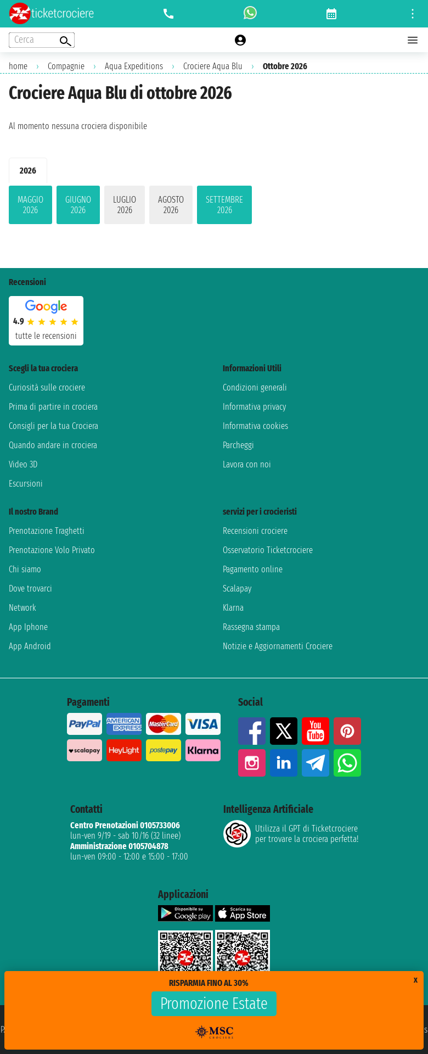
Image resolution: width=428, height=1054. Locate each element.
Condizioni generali (255, 387)
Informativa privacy (254, 406)
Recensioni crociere (255, 531)
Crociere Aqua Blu (213, 66)
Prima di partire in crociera (53, 406)
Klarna (233, 608)
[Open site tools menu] (412, 13)
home (18, 66)
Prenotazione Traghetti (47, 531)
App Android (30, 646)
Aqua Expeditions (134, 66)
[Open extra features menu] (42, 40)
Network (22, 608)
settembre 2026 (224, 204)
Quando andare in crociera (53, 445)
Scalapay (237, 588)
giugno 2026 (78, 204)
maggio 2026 (30, 204)
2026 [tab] (28, 170)
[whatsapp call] (250, 13)
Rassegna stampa (251, 627)
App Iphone (28, 627)
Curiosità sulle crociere (47, 387)
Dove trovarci (30, 588)
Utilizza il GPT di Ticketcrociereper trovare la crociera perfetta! (290, 833)
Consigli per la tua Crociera (53, 426)
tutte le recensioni (46, 336)
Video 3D (23, 464)
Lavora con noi (247, 464)
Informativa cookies (255, 426)
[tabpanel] (214, 207)
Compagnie (66, 66)
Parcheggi (238, 445)
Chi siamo (25, 569)
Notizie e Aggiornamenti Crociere (278, 646)
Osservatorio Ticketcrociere (268, 550)
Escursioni (26, 483)
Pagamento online (253, 569)
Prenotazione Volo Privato (52, 550)
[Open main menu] (412, 40)
